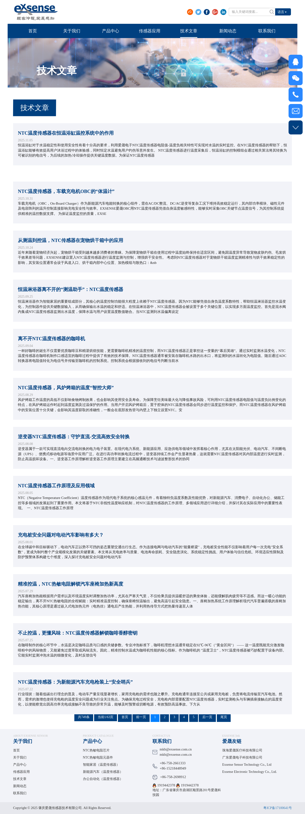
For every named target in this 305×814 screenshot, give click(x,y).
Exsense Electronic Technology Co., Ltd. (249, 772)
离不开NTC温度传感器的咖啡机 (51, 348)
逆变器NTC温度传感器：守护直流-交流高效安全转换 (74, 446)
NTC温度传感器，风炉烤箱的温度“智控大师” (66, 397)
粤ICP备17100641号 (277, 808)
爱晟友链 (231, 741)
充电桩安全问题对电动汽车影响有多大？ (61, 545)
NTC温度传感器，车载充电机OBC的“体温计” (66, 201)
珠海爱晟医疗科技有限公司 (242, 750)
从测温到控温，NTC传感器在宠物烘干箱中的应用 (70, 250)
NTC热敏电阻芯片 (96, 750)
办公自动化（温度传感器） (103, 779)
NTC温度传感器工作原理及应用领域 (56, 495)
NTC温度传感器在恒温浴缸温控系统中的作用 (66, 134)
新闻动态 (19, 786)
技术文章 (19, 779)
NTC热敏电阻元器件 (98, 757)
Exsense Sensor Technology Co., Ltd (246, 764)
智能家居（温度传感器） (101, 764)
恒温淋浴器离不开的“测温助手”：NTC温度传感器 (70, 299)
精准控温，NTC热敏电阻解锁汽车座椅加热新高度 (70, 594)
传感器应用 (21, 772)
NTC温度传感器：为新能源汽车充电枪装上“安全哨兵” (75, 692)
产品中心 (19, 764)
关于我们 (22, 741)
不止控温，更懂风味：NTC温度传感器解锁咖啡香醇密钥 (77, 643)
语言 (282, 12)
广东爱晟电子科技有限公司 (242, 757)
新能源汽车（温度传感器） (103, 772)
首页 (16, 750)
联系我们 (19, 793)
